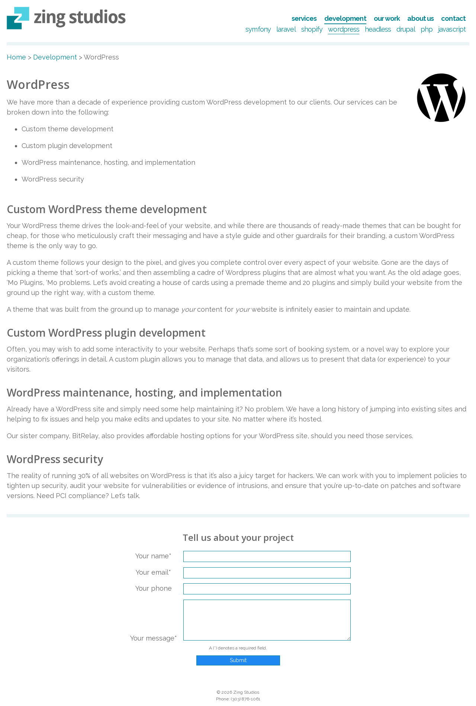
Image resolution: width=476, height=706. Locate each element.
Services (304, 18)
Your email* (153, 572)
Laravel (286, 29)
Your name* (153, 556)
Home (16, 57)
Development (345, 18)
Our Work (387, 18)
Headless (378, 29)
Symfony (258, 29)
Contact (453, 18)
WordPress (343, 29)
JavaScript (452, 29)
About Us (420, 18)
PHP (426, 29)
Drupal (405, 29)
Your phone (153, 588)
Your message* (153, 638)
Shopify (312, 29)
